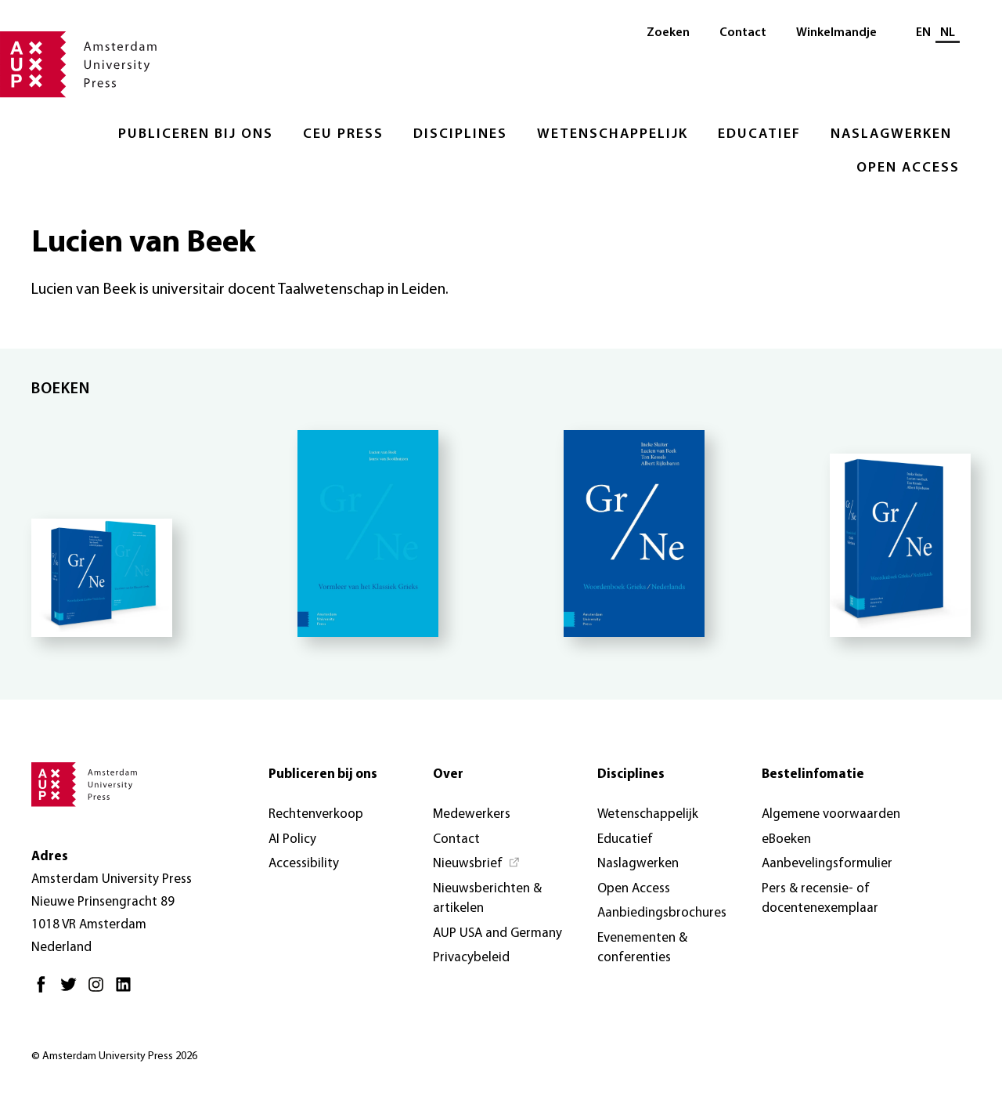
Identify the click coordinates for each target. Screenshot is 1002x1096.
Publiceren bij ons (195, 134)
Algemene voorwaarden (831, 814)
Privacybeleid (471, 957)
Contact (742, 33)
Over (448, 774)
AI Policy (292, 839)
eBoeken (786, 839)
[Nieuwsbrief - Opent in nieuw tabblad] (477, 864)
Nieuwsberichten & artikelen (487, 899)
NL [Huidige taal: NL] (947, 33)
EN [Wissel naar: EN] (923, 33)
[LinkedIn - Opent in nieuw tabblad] (127, 990)
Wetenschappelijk (612, 134)
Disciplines (460, 134)
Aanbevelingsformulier (827, 863)
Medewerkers (471, 814)
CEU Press (343, 134)
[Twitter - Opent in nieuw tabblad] (72, 990)
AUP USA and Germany (497, 933)
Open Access (908, 168)
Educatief (759, 134)
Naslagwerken (891, 134)
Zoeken (668, 33)
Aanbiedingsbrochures (661, 913)
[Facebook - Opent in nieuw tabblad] (45, 990)
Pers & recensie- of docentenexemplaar (820, 899)
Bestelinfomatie (813, 774)
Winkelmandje (836, 33)
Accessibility (304, 863)
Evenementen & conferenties (642, 948)
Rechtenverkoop (316, 814)
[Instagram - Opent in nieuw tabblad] (100, 990)
